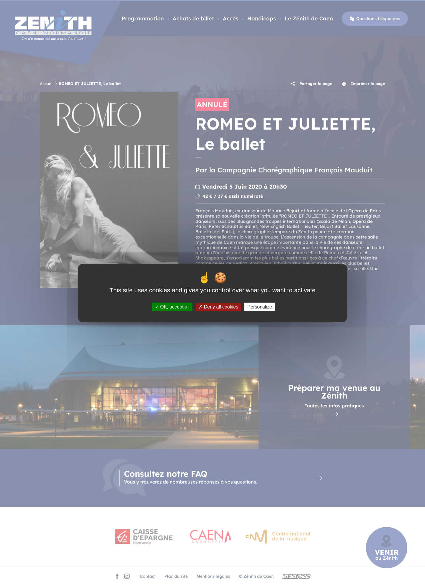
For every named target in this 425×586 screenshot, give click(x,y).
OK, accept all (172, 306)
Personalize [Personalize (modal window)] (259, 306)
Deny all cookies (218, 306)
